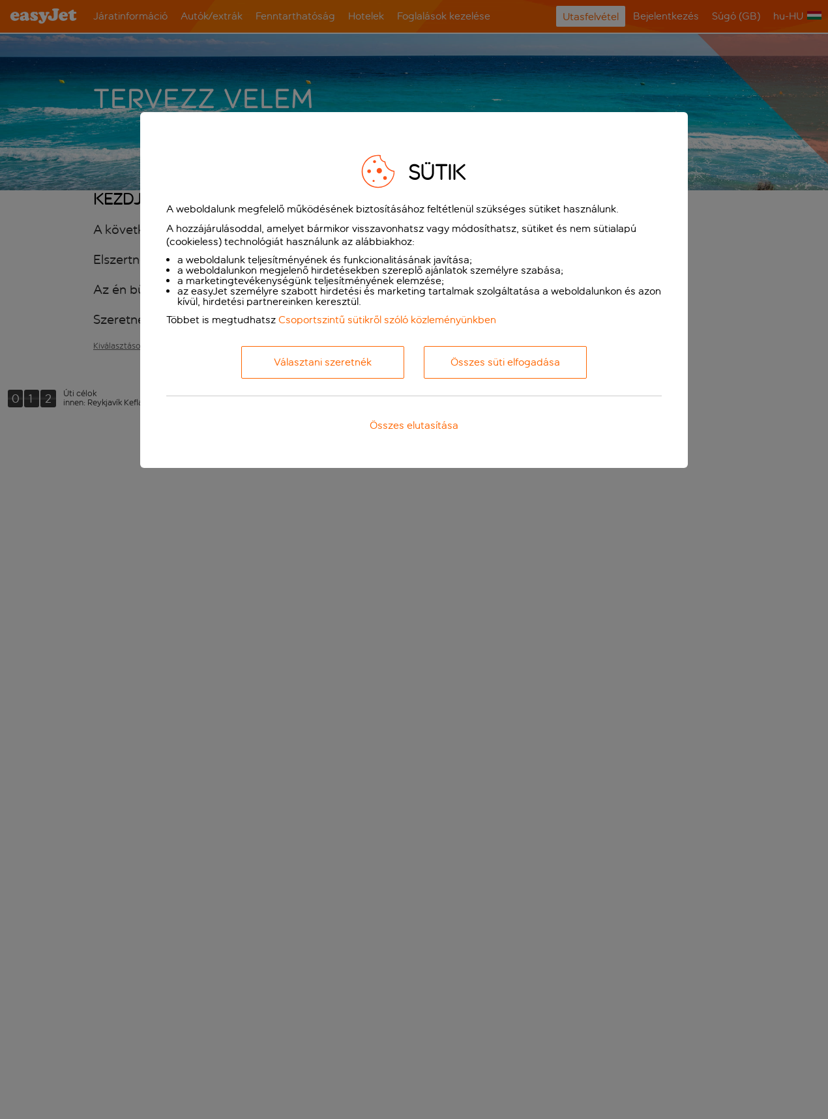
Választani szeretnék (323, 362)
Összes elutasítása (414, 425)
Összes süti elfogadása (505, 362)
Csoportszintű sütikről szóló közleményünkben (387, 319)
